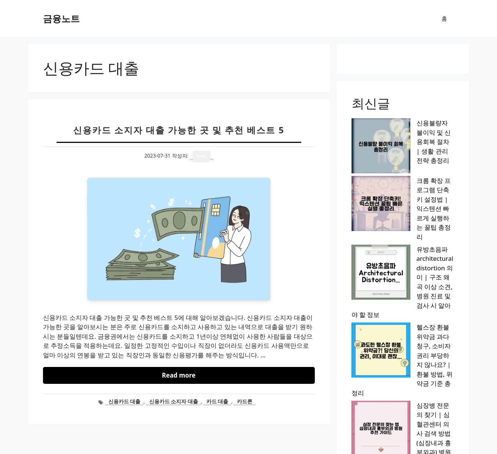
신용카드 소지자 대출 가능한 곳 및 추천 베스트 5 (179, 130)
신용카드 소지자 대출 (173, 401)
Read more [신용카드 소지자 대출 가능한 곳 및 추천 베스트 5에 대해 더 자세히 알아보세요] (178, 375)
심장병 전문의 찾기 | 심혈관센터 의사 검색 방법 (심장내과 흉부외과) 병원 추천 (400, 257)
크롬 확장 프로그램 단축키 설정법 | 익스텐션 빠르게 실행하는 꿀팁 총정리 (402, 154)
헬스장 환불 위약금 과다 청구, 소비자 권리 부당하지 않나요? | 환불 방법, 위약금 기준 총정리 (400, 225)
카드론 (244, 401)
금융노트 (61, 18)
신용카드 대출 (124, 401)
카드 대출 (217, 401)
